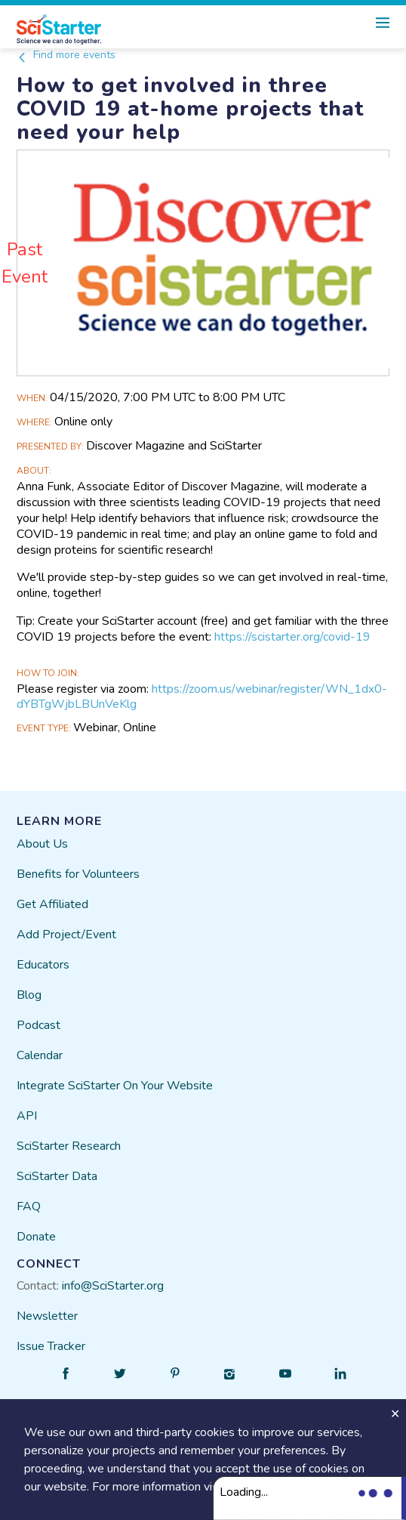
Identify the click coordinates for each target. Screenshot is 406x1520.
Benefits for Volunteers (78, 874)
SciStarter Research (69, 1146)
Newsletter (47, 1316)
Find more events (66, 55)
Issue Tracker (51, 1346)
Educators (43, 964)
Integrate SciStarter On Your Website (115, 1085)
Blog (29, 995)
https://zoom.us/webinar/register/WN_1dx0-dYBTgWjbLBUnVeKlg (202, 697)
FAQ (29, 1206)
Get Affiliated (52, 904)
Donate (36, 1236)
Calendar (40, 1055)
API (27, 1116)
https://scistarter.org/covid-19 (292, 637)
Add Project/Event (66, 934)
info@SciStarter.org (113, 1285)
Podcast (38, 1025)
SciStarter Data (57, 1176)
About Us (42, 844)
